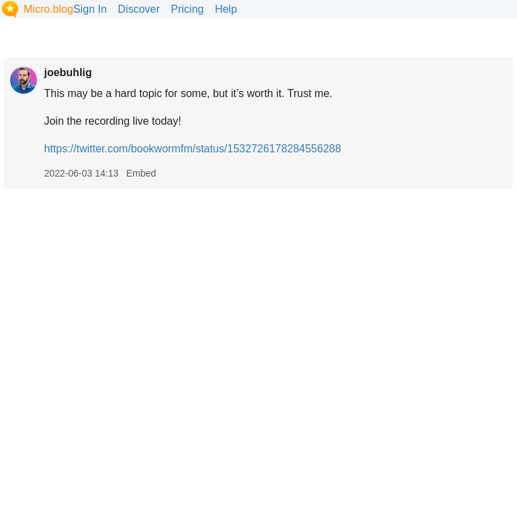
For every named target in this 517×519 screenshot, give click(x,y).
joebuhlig (68, 72)
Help (226, 9)
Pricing (187, 9)
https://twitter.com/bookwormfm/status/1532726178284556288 (192, 148)
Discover (139, 9)
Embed (141, 173)
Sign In (90, 9)
